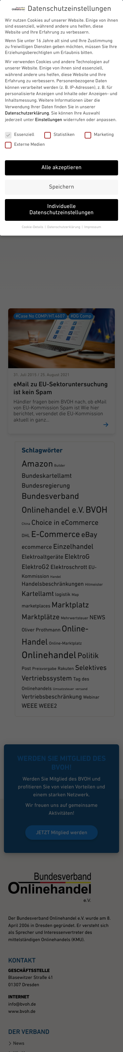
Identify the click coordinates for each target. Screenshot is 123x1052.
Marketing (99, 119)
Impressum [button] (92, 211)
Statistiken (59, 119)
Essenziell (19, 119)
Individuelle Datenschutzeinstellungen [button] (62, 194)
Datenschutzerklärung (27, 97)
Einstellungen (48, 104)
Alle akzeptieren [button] (61, 152)
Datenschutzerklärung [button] (64, 211)
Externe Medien (25, 129)
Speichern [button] (61, 171)
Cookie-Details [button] (33, 211)
